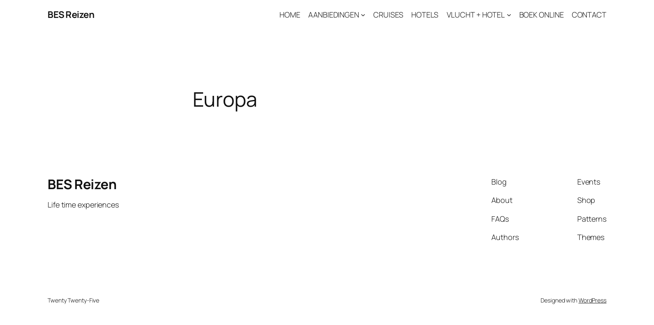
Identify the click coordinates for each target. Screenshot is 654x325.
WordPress (592, 300)
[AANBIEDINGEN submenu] (363, 14)
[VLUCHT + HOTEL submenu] (509, 14)
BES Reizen (71, 14)
